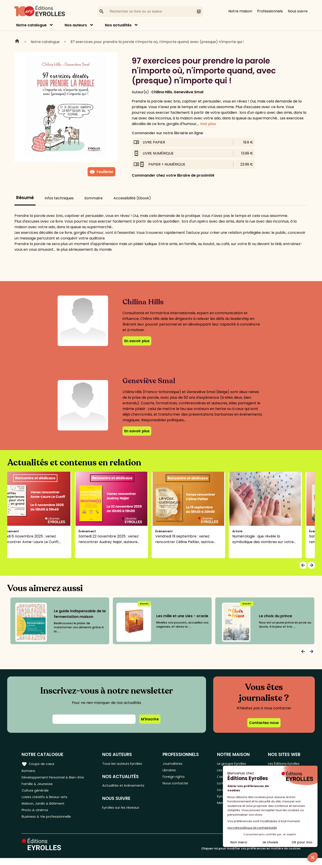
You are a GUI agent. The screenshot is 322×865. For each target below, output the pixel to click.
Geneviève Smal (188, 92)
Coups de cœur (39, 763)
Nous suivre (298, 11)
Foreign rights (178, 778)
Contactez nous (264, 722)
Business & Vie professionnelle (48, 823)
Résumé (25, 198)
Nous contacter (179, 786)
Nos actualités (118, 25)
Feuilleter (101, 172)
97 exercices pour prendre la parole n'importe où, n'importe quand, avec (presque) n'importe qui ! (157, 41)
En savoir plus (137, 341)
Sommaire (93, 198)
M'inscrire (150, 719)
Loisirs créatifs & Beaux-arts (46, 801)
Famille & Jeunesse (38, 786)
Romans (29, 771)
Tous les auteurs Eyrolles (127, 763)
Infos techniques (59, 198)
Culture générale (37, 793)
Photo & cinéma (36, 815)
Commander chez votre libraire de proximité (173, 175)
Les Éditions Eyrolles (283, 763)
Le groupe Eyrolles (232, 763)
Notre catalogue (31, 25)
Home (17, 41)
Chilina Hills (161, 92)
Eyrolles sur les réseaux (125, 809)
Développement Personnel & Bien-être (56, 778)
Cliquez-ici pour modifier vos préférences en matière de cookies (250, 855)
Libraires (173, 771)
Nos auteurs (76, 25)
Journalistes (176, 763)
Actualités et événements (128, 786)
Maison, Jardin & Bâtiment (45, 808)
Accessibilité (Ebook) (132, 198)
